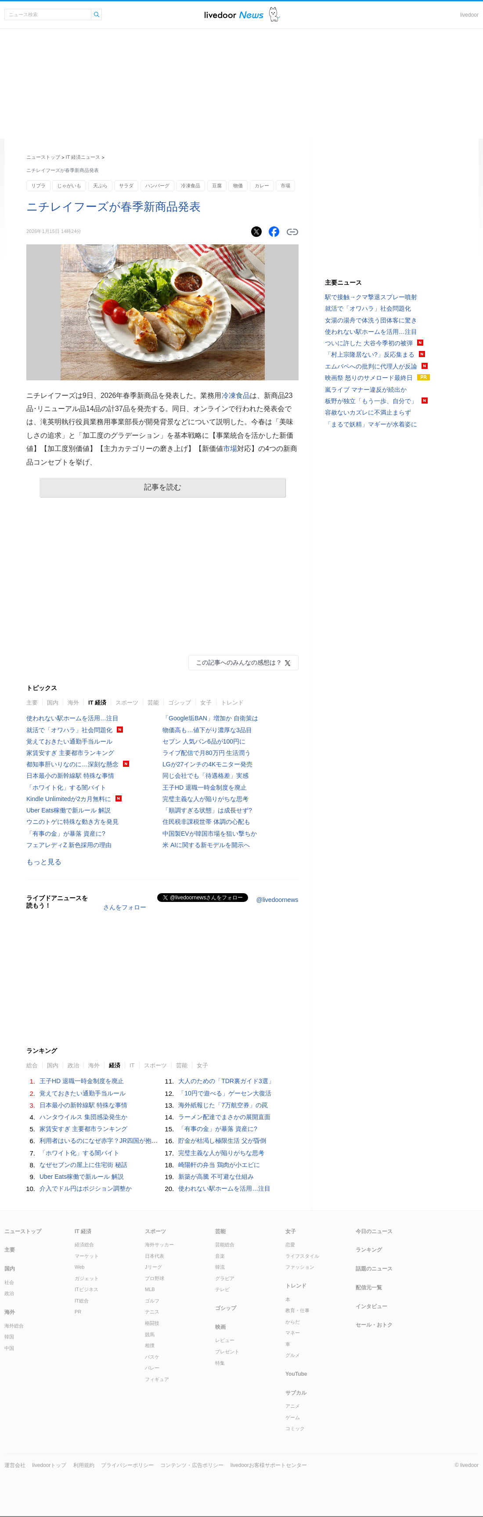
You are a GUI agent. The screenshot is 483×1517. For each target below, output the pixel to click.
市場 (285, 185)
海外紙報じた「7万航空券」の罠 (223, 1105)
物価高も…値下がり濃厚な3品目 (207, 729)
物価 (238, 185)
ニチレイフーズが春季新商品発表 (113, 206)
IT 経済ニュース (83, 157)
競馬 (150, 1334)
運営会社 (14, 1465)
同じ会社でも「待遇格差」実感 (205, 775)
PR (78, 1311)
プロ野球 (154, 1278)
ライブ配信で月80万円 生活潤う (206, 752)
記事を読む (162, 487)
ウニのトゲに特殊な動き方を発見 (72, 821)
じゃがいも (69, 185)
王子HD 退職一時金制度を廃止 (204, 787)
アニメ (292, 1406)
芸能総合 (224, 1244)
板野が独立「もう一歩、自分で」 (371, 400)
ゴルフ (152, 1300)
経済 (114, 1065)
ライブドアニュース (234, 15)
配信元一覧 (369, 1287)
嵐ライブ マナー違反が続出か (366, 389)
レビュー (224, 1340)
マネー (292, 1332)
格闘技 (152, 1323)
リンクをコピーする (292, 232)
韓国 (9, 1336)
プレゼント (227, 1351)
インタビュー (371, 1306)
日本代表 (154, 1256)
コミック (295, 1428)
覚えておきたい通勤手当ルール (69, 741)
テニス (152, 1311)
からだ (292, 1321)
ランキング (369, 1250)
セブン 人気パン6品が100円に (203, 741)
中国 (9, 1348)
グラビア (224, 1278)
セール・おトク (374, 1325)
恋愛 (290, 1244)
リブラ (38, 185)
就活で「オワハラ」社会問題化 (69, 729)
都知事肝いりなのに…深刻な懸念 (72, 764)
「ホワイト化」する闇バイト (66, 787)
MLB (150, 1289)
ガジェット (87, 1278)
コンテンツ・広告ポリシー (191, 1465)
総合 (32, 1065)
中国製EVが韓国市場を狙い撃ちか (209, 833)
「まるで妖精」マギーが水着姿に (371, 424)
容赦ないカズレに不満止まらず (368, 412)
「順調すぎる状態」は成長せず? (207, 810)
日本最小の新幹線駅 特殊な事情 (70, 775)
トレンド (232, 702)
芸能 (153, 702)
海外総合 (14, 1325)
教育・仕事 (297, 1310)
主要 (32, 702)
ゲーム (292, 1417)
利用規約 (83, 1465)
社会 (9, 1282)
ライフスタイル (302, 1256)
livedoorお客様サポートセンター (269, 1465)
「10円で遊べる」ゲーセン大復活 (224, 1093)
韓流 (220, 1267)
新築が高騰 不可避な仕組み (216, 1176)
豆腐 (217, 185)
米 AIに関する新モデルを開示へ (206, 844)
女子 (206, 702)
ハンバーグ (157, 185)
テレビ (222, 1289)
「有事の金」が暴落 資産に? (65, 833)
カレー (262, 185)
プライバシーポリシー (127, 1465)
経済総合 (84, 1244)
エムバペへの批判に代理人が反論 (371, 366)
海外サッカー (159, 1244)
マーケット (87, 1256)
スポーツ (126, 702)
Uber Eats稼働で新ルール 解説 (68, 810)
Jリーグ (153, 1267)
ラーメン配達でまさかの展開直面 (224, 1116)
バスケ (152, 1357)
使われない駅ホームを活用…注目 (72, 718)
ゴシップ (179, 702)
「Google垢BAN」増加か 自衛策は (210, 718)
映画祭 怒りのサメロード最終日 (369, 377)
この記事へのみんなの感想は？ (239, 662)
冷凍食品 (190, 185)
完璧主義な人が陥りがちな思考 (205, 798)
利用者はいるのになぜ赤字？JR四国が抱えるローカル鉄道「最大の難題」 (142, 1140)
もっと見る (43, 862)
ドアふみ (274, 14)
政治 (73, 1065)
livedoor (469, 15)
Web (79, 1267)
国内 (52, 702)
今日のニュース (374, 1231)
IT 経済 (97, 702)
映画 (220, 1327)
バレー (152, 1367)
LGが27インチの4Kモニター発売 (207, 764)
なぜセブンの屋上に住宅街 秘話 (83, 1164)
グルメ (292, 1355)
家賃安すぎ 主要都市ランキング (70, 752)
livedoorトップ (49, 1465)
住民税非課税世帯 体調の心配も (206, 821)
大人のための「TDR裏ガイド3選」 (226, 1080)
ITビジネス (86, 1289)
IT (132, 1065)
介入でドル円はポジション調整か (86, 1188)
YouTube (296, 1374)
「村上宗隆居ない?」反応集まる (370, 354)
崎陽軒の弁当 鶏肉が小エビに (219, 1164)
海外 (73, 702)
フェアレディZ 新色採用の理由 (69, 844)
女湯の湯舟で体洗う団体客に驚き (371, 320)
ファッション (299, 1267)
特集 (220, 1363)
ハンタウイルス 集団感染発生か (83, 1116)
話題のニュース (374, 1269)
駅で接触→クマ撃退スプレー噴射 (371, 297)
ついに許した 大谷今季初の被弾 (369, 343)
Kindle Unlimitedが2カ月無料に (68, 798)
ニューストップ (43, 157)
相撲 (150, 1345)
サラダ (126, 185)
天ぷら (100, 185)
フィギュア (157, 1379)
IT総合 (82, 1300)
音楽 (220, 1256)
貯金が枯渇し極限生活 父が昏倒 (222, 1140)
